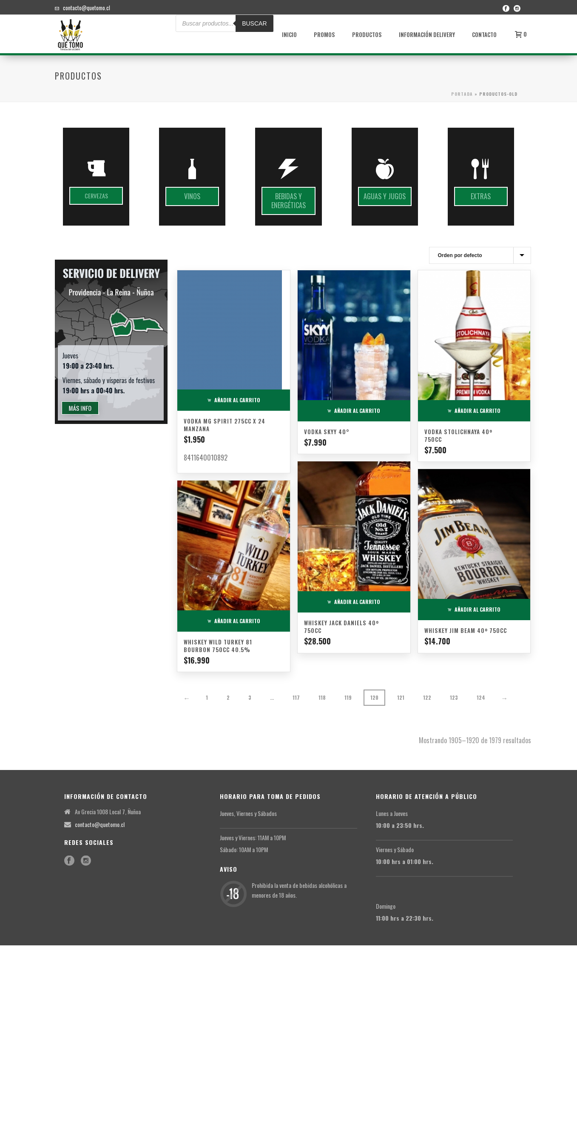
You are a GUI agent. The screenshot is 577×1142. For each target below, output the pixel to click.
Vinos (192, 196)
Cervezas (96, 195)
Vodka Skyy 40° (327, 431)
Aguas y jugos (385, 196)
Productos (367, 34)
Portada (462, 94)
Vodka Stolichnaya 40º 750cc (458, 435)
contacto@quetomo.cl (86, 7)
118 (322, 697)
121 (400, 697)
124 (481, 697)
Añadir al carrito (233, 400)
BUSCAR (254, 23)
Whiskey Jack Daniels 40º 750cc (341, 626)
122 (427, 697)
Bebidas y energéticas (288, 200)
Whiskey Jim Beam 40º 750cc (465, 630)
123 (454, 697)
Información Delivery (427, 34)
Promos (324, 34)
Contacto (484, 34)
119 (348, 697)
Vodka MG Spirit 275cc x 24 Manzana (224, 425)
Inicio (289, 34)
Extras (481, 196)
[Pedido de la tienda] (480, 255)
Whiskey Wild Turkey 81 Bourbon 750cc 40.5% (218, 646)
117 (296, 697)
